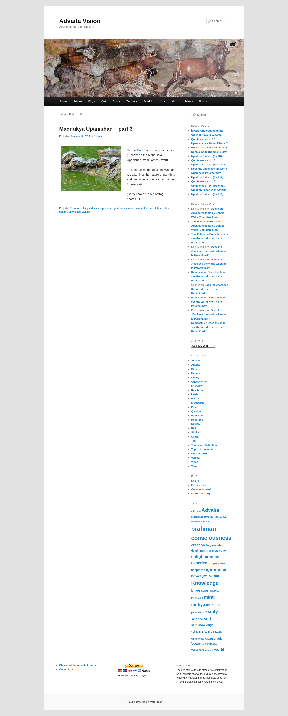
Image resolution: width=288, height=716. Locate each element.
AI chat (195, 360)
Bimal (194, 369)
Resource (75, 208)
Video (194, 461)
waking (86, 211)
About (174, 101)
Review (195, 423)
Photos (203, 101)
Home (63, 101)
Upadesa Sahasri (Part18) (207, 156)
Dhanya (196, 377)
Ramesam (197, 272)
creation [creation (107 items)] (198, 545)
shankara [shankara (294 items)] (202, 632)
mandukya (142, 208)
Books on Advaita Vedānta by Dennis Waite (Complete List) (207, 213)
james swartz (127, 208)
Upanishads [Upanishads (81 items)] (213, 638)
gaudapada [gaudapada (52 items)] (219, 563)
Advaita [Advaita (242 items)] (210, 510)
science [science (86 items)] (197, 619)
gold (116, 208)
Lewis (194, 394)
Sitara (194, 436)
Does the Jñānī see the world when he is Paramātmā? (209, 238)
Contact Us (66, 669)
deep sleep (97, 208)
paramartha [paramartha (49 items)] (197, 612)
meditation (155, 208)
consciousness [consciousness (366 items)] (211, 538)
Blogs (91, 101)
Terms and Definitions (204, 445)
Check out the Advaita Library (77, 665)
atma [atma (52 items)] (206, 516)
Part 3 (141, 150)
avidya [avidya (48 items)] (222, 517)
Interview (196, 385)
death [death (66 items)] (195, 550)
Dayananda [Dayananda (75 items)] (214, 545)
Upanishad (74, 211)
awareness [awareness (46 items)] (196, 521)
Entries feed (198, 485)
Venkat (195, 457)
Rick (194, 428)
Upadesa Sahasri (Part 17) (207, 177)
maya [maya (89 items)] (214, 590)
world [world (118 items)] (219, 649)
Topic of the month (202, 449)
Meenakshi (197, 402)
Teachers (131, 101)
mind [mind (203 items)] (209, 597)
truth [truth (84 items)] (218, 632)
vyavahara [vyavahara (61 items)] (197, 649)
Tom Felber (198, 221)
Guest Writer (199, 381)
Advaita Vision (79, 21)
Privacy (188, 101)
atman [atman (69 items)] (214, 516)
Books (116, 101)
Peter (194, 407)
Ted (193, 440)
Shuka (195, 432)
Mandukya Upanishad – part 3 (96, 129)
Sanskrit (148, 101)
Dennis (98, 136)
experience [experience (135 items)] (201, 563)
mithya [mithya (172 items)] (198, 604)
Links (162, 101)
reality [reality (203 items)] (211, 611)
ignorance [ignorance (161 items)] (216, 569)
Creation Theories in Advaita (208, 189)
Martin (195, 398)
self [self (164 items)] (207, 618)
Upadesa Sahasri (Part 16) (207, 194)
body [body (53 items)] (206, 521)
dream (108, 208)
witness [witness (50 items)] (209, 650)
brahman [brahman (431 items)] (203, 528)
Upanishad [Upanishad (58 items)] (197, 638)
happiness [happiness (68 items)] (198, 570)
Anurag (195, 364)
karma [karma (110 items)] (213, 576)
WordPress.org (200, 493)
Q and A (196, 411)
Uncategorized (200, 453)
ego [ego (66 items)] (223, 550)
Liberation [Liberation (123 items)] (200, 590)
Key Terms (197, 390)
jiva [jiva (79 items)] (204, 576)
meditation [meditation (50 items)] (197, 597)
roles (166, 208)
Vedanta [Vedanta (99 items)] (197, 644)
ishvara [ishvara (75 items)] (196, 576)
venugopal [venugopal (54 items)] (211, 644)
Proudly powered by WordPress (144, 702)
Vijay (194, 466)
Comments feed (201, 489)
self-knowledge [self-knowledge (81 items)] (202, 625)
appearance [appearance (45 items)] (197, 517)
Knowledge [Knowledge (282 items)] (205, 583)
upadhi (63, 211)
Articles (77, 101)
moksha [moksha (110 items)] (213, 605)
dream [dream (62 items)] (216, 550)
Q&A (104, 101)
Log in (195, 480)
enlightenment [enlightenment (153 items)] (205, 556)
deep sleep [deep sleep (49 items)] (205, 551)
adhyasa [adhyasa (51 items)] (196, 511)
